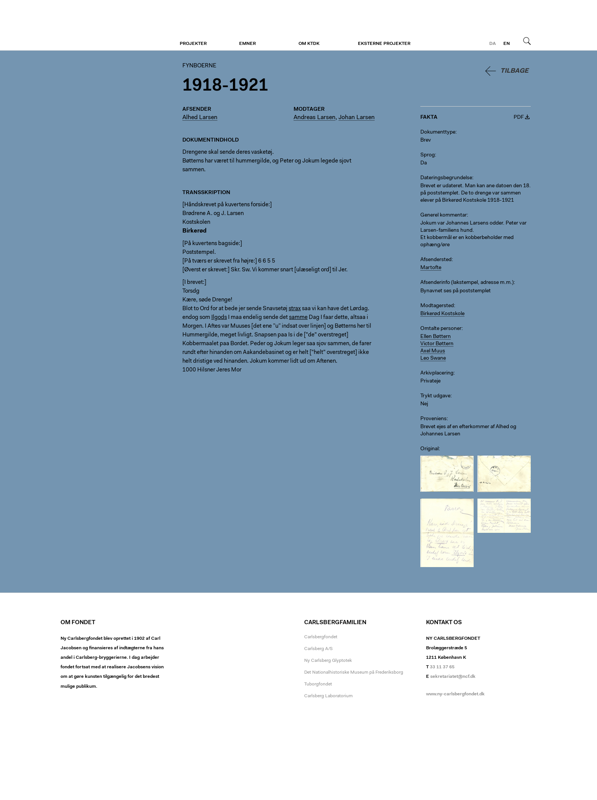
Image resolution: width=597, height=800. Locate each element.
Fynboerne (107, 25)
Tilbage (514, 71)
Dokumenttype (437, 132)
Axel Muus (432, 351)
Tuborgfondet (318, 684)
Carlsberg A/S (318, 649)
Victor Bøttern (436, 344)
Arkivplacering (436, 373)
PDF (519, 117)
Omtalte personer (440, 328)
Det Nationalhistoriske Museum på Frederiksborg (353, 672)
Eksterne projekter (384, 43)
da (492, 43)
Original (429, 449)
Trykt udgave (435, 396)
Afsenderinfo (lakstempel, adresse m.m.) (467, 282)
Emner (247, 43)
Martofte (430, 268)
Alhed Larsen (199, 118)
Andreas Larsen (314, 118)
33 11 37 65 (442, 667)
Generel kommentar (443, 215)
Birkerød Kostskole (442, 314)
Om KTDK (308, 43)
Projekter (193, 43)
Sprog (427, 155)
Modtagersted (437, 306)
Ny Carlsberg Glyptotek (328, 660)
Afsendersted (436, 260)
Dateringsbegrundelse (446, 178)
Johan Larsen (356, 118)
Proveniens (433, 419)
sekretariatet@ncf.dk (453, 676)
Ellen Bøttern (435, 336)
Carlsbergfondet (320, 637)
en (506, 43)
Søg (526, 40)
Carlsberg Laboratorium (328, 696)
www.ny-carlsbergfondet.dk (455, 694)
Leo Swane (433, 358)
